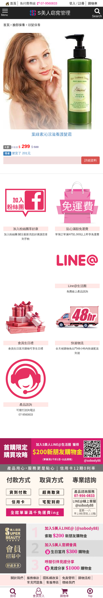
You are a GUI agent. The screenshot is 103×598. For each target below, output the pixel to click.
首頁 (11, 3)
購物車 (92, 3)
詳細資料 (90, 160)
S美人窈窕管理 (49, 12)
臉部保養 (19, 25)
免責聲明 (68, 578)
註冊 (81, 3)
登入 (72, 3)
